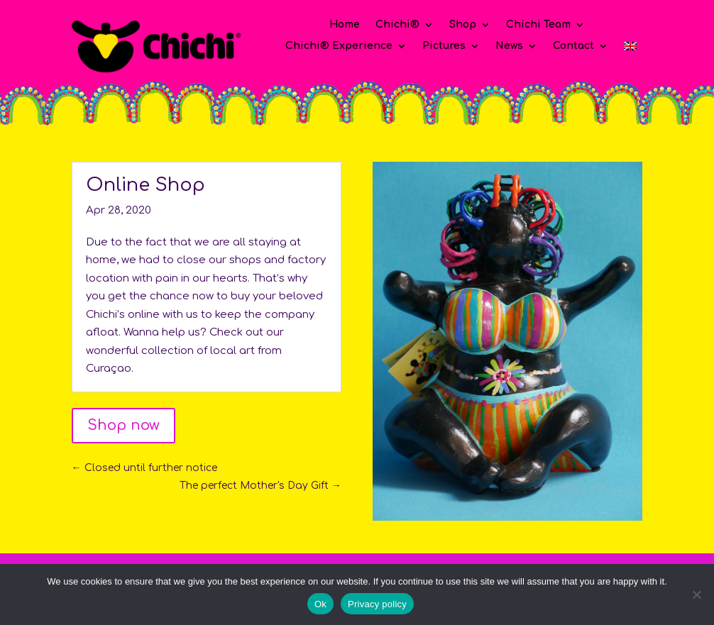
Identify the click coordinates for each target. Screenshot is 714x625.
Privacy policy (377, 604)
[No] (696, 594)
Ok (320, 604)
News (509, 46)
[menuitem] (630, 49)
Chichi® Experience (338, 46)
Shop (462, 25)
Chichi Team (538, 25)
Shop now (123, 425)
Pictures (444, 46)
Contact (573, 46)
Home (344, 25)
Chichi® (397, 25)
